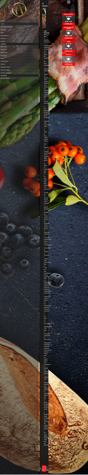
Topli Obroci (4, 49)
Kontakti (3, 41)
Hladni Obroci (4, 52)
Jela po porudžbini (5, 70)
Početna (3, 21)
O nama (2, 24)
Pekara (2, 58)
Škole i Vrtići (4, 46)
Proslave (3, 64)
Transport (3, 29)
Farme (2, 32)
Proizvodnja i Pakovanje (6, 26)
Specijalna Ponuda (5, 67)
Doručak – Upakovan (6, 73)
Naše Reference (5, 35)
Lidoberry (3, 38)
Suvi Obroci (3, 55)
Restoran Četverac (5, 78)
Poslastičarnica (4, 61)
